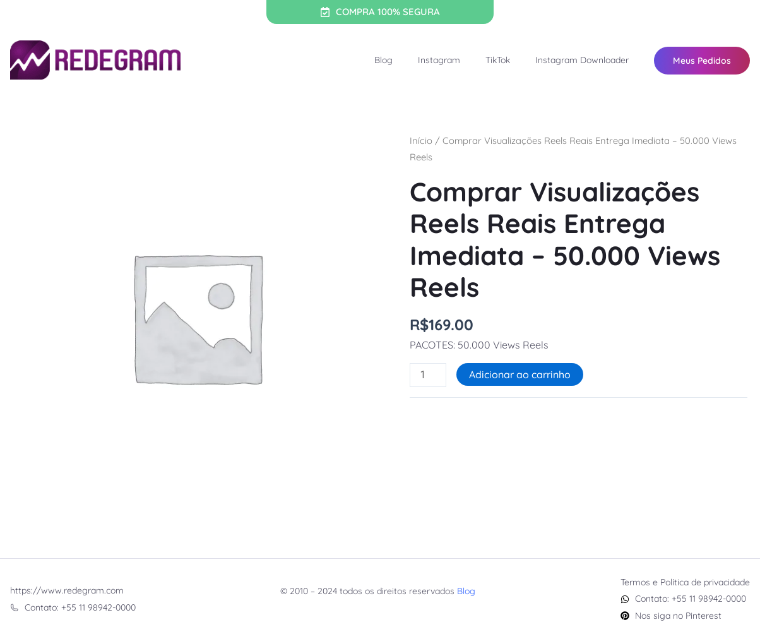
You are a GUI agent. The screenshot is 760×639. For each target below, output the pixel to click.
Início (421, 140)
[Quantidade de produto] (428, 375)
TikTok (497, 60)
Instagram (439, 60)
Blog (383, 60)
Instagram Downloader (582, 60)
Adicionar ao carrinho (520, 374)
